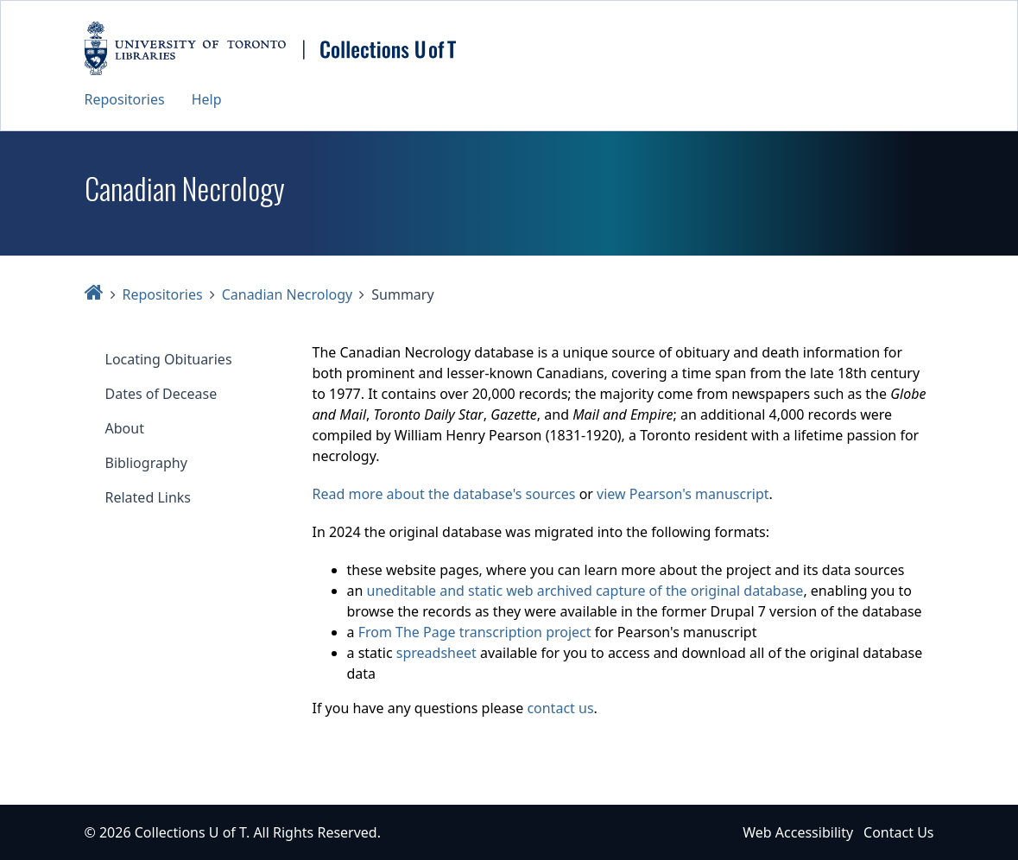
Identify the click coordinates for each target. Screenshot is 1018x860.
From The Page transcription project (474, 632)
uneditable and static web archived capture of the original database (585, 590)
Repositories (125, 99)
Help (207, 99)
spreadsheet (436, 652)
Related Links (148, 497)
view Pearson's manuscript (682, 493)
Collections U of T (190, 832)
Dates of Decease (161, 393)
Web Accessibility (798, 832)
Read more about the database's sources (444, 493)
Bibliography (146, 462)
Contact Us (898, 832)
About (124, 428)
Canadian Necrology (287, 294)
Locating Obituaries (168, 359)
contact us (560, 708)
